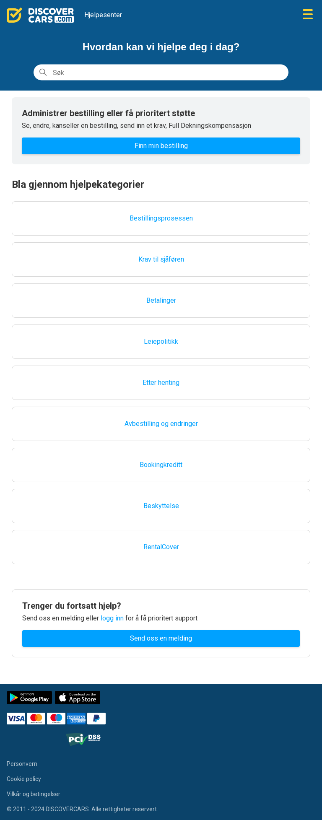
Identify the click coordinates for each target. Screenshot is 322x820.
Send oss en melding (161, 638)
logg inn (112, 618)
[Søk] (161, 72)
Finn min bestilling (161, 146)
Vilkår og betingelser (33, 794)
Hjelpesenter (103, 15)
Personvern (22, 763)
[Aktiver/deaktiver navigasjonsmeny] (307, 15)
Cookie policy (24, 779)
